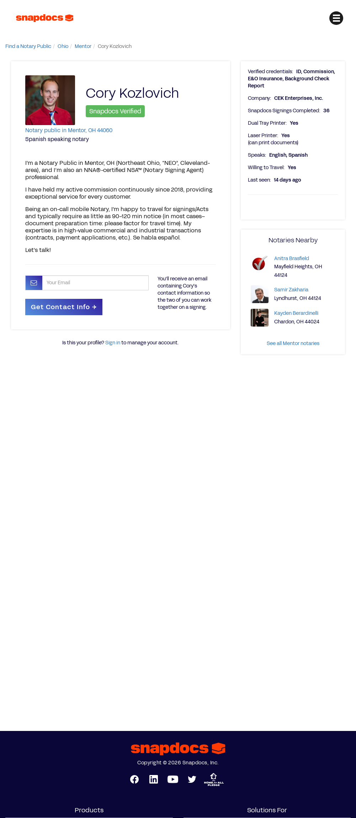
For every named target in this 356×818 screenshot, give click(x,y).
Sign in (112, 342)
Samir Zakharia (291, 289)
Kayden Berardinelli (296, 313)
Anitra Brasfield (291, 258)
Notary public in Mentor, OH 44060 (68, 130)
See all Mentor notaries (293, 343)
